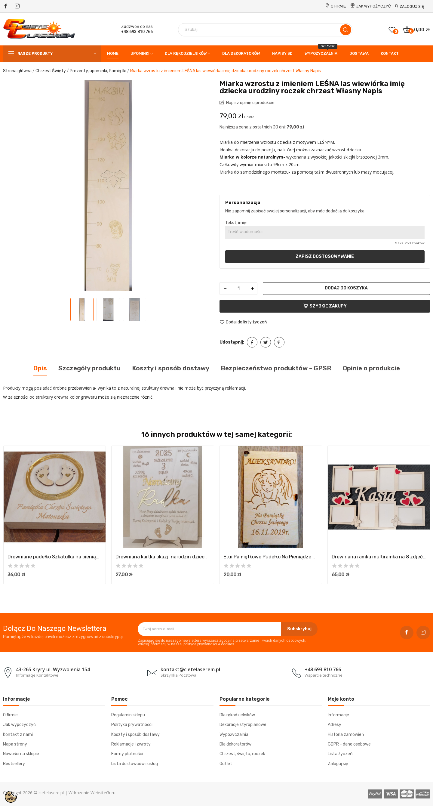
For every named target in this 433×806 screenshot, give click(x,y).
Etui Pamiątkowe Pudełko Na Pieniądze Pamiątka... (270, 557)
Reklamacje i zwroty (131, 744)
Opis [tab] (40, 368)
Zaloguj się (338, 763)
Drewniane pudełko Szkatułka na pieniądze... (55, 557)
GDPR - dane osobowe (349, 744)
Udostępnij (252, 342)
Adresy (334, 724)
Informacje (338, 715)
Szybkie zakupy (325, 306)
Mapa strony (15, 744)
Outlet (226, 763)
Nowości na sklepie (21, 753)
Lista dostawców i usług (134, 763)
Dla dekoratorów (235, 744)
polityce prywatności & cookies (208, 644)
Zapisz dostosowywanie (325, 256)
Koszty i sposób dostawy (135, 734)
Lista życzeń (340, 753)
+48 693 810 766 (137, 31)
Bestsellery (14, 763)
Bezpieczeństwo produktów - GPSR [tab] (276, 368)
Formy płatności (127, 753)
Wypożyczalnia (234, 734)
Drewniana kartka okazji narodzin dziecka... (162, 557)
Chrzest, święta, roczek (242, 753)
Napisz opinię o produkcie (250, 102)
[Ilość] (238, 288)
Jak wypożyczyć (373, 6)
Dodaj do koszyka (346, 288)
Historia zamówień (346, 734)
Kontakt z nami (18, 734)
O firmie (338, 6)
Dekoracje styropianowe (243, 724)
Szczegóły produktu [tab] (89, 368)
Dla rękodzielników (237, 715)
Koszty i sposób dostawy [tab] (170, 368)
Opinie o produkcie (371, 368)
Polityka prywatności (131, 724)
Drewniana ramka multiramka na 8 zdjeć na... (379, 557)
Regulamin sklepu (128, 715)
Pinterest (279, 342)
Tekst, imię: (236, 222)
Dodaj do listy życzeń (243, 322)
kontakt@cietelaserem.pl (190, 669)
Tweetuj (265, 342)
